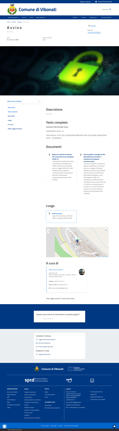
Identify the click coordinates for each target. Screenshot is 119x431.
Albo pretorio (48, 405)
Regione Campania (85, 2)
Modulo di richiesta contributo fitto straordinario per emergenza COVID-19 (63, 156)
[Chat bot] (114, 426)
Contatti (68, 389)
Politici (8, 402)
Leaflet (99, 256)
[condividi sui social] (91, 25)
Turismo (26, 405)
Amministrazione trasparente (52, 408)
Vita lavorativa (28, 397)
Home (8, 22)
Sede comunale (57, 213)
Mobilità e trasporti (29, 407)
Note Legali (53, 425)
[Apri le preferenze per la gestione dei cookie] (4, 426)
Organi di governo (11, 394)
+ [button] (48, 229)
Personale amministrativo (13, 405)
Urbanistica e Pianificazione (31, 402)
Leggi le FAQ (93, 394)
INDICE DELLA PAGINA (14, 101)
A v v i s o (26, 22)
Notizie (20, 22)
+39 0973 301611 (70, 400)
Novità (14, 22)
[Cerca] (110, 9)
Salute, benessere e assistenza (32, 418)
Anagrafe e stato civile (30, 392)
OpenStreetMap (105, 256)
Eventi (46, 397)
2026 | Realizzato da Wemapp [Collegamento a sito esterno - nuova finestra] (15, 430)
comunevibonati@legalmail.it (73, 402)
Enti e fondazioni (11, 400)
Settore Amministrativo (56, 270)
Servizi (26, 389)
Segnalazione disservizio (96, 397)
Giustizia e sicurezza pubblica (31, 410)
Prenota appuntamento (96, 392)
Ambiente (26, 415)
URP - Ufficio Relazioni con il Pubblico (75, 407)
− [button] (48, 232)
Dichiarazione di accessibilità (97, 399)
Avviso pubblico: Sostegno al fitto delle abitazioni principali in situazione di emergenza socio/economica (94, 157)
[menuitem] (74, 17)
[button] (103, 2)
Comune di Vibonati (37, 9)
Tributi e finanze (28, 413)
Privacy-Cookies (45, 425)
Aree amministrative (12, 392)
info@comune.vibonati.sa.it (73, 405)
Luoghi (8, 407)
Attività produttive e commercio (32, 400)
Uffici (8, 397)
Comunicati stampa (50, 394)
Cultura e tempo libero (30, 395)
